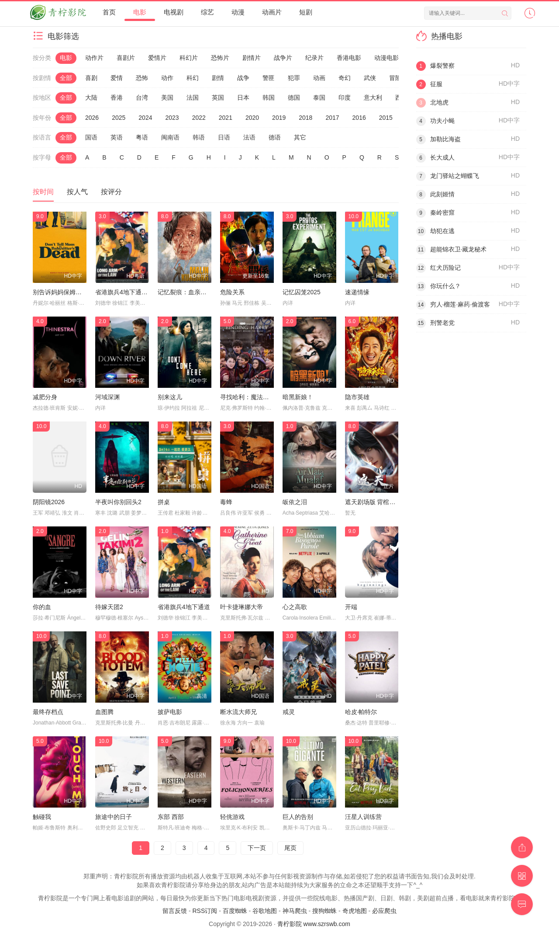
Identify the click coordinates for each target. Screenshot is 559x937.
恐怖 (142, 77)
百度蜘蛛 (235, 910)
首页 (109, 12)
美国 (167, 97)
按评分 (111, 191)
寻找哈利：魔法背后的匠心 (256, 397)
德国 (294, 97)
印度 (344, 97)
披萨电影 (170, 711)
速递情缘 (357, 292)
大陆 (91, 97)
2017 (332, 117)
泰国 (319, 97)
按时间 (43, 191)
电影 (139, 12)
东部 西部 (171, 816)
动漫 (238, 12)
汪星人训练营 (363, 816)
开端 (351, 606)
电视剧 (173, 12)
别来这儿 (170, 397)
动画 (319, 77)
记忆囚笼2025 (302, 292)
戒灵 (289, 711)
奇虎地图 (354, 910)
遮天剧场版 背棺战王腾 (376, 501)
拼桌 (164, 501)
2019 (279, 117)
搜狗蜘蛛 (324, 910)
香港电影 (349, 57)
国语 (91, 137)
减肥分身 (45, 397)
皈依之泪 (295, 501)
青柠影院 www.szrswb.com (313, 923)
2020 (252, 117)
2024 (145, 117)
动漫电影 (386, 57)
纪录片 (314, 57)
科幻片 (188, 57)
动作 (167, 77)
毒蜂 (226, 501)
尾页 (290, 847)
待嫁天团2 (109, 606)
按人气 (77, 191)
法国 (192, 97)
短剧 (305, 12)
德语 (275, 137)
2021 (225, 117)
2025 (118, 117)
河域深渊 (107, 397)
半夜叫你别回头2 (118, 501)
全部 (66, 77)
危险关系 (232, 292)
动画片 (272, 12)
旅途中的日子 (113, 816)
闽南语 (170, 137)
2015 (386, 117)
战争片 (283, 57)
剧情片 (251, 57)
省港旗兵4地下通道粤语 (127, 292)
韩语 (199, 137)
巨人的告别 (298, 816)
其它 (300, 137)
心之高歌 (295, 606)
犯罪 (294, 77)
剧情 (218, 77)
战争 (243, 77)
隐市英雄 (357, 397)
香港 (116, 97)
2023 (172, 117)
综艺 (207, 12)
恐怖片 (220, 57)
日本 (243, 97)
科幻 (192, 77)
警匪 (268, 77)
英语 (116, 137)
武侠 (370, 77)
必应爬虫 (384, 910)
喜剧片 (126, 57)
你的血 (42, 606)
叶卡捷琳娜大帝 (241, 606)
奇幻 (344, 77)
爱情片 (157, 57)
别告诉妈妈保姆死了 (60, 292)
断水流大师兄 (238, 711)
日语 (224, 137)
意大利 (373, 97)
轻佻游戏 (232, 816)
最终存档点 (48, 711)
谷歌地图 (264, 910)
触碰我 (42, 816)
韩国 (268, 97)
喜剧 (91, 77)
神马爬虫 (295, 910)
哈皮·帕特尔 (361, 711)
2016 (359, 117)
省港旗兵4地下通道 (184, 606)
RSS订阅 (204, 910)
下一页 (257, 847)
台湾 (142, 97)
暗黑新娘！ (298, 397)
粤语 (142, 137)
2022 (199, 117)
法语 (249, 137)
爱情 (116, 77)
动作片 (94, 57)
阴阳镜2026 (49, 501)
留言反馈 (174, 910)
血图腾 (104, 711)
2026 (92, 117)
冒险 (395, 77)
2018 (305, 117)
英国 (218, 97)
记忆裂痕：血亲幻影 (185, 292)
